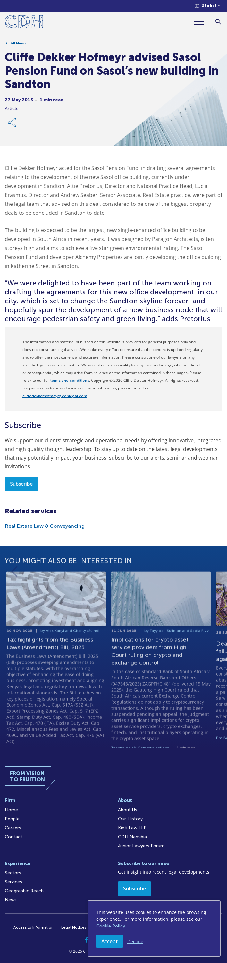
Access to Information (33, 927)
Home (11, 810)
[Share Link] (12, 124)
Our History (130, 819)
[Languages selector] (208, 6)
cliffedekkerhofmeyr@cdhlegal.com (54, 396)
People (12, 819)
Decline (135, 941)
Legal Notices (73, 927)
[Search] (218, 21)
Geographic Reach (24, 891)
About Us (127, 810)
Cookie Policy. (111, 926)
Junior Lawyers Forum (141, 845)
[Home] (24, 23)
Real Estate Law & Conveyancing (45, 526)
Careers (13, 828)
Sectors (13, 873)
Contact (13, 836)
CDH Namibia (132, 836)
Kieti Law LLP (132, 828)
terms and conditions (69, 380)
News (11, 900)
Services (13, 882)
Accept (109, 941)
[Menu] (201, 22)
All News (18, 45)
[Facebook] (86, 940)
